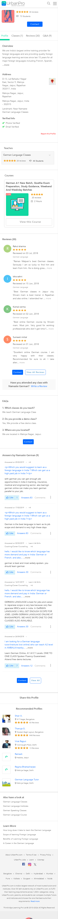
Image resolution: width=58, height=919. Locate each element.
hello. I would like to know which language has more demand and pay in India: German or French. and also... (27, 554)
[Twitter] (35, 865)
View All (35, 680)
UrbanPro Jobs (20, 860)
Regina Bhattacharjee (25, 766)
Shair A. (18, 715)
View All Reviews (35, 372)
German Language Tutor (27, 779)
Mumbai (49, 873)
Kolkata (17, 878)
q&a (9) (47, 35)
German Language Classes (15, 801)
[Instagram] (29, 865)
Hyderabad (38, 873)
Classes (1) (17, 35)
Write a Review (39, 386)
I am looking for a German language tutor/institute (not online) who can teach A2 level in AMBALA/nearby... (29, 644)
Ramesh (18, 754)
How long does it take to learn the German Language (27, 830)
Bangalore (7, 873)
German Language (20, 257)
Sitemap (40, 860)
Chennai (18, 873)
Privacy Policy (45, 855)
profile (4, 35)
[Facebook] (24, 865)
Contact (17, 372)
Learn (31, 860)
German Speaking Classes (14, 810)
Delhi (28, 873)
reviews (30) (33, 35)
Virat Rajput (20, 741)
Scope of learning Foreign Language (19, 834)
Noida (49, 878)
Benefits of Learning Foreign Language (20, 839)
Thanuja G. (20, 728)
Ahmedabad (39, 878)
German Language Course (15, 814)
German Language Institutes (15, 806)
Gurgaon (26, 878)
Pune (8, 878)
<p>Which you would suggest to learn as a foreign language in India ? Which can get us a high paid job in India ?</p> (27, 470)
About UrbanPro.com (13, 855)
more (49, 268)
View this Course (29, 222)
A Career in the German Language (18, 843)
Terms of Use (31, 855)
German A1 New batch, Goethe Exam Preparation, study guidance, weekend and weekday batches (29, 186)
